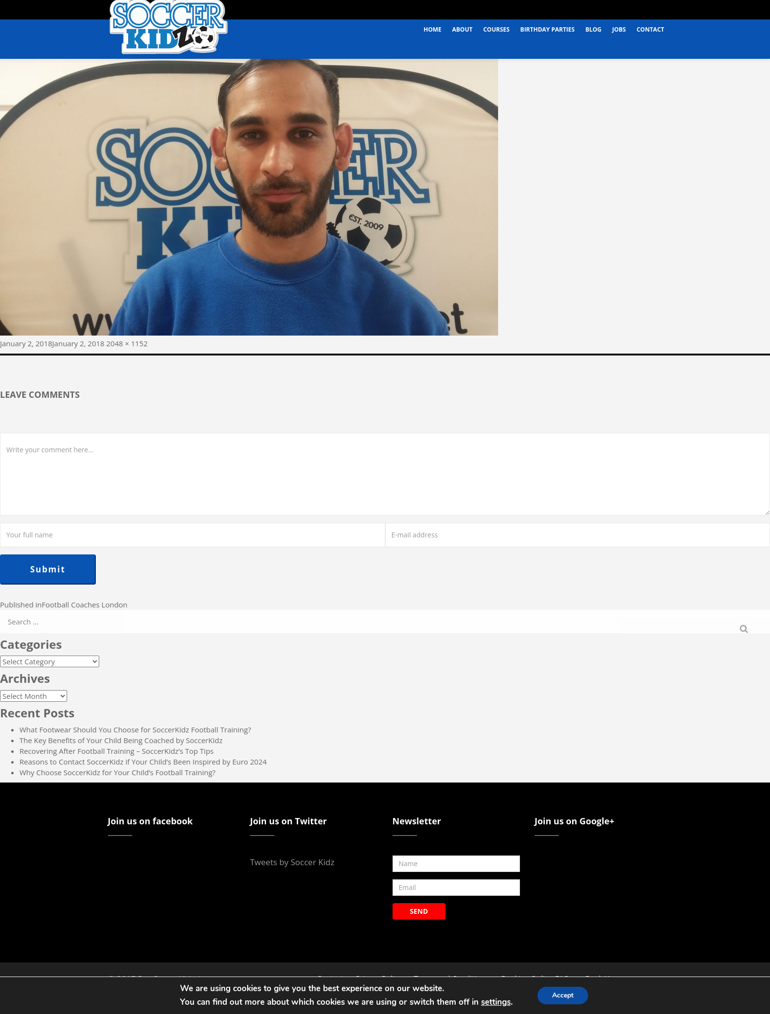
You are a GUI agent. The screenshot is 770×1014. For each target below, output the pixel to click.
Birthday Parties (547, 29)
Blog (593, 29)
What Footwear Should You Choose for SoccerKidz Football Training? (135, 729)
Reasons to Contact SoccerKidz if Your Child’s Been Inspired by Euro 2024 (143, 761)
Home (433, 29)
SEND (419, 911)
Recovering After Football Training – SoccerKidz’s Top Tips (116, 751)
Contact (650, 29)
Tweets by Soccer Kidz (292, 862)
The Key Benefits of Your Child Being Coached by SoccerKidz (120, 740)
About (462, 29)
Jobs (619, 29)
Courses (496, 29)
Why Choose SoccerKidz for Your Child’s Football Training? (117, 772)
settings (496, 1002)
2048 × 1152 (127, 343)
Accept (562, 995)
